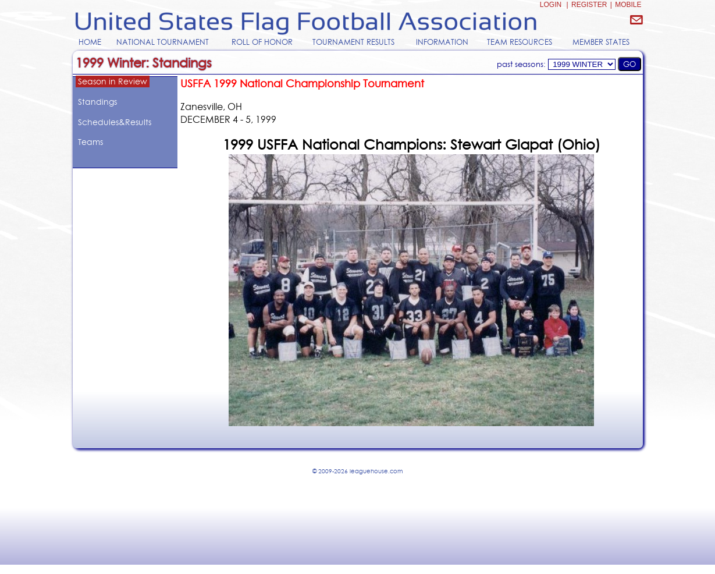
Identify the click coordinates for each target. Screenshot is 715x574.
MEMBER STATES (600, 42)
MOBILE (628, 5)
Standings (97, 102)
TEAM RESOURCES (519, 42)
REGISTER (589, 5)
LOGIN (550, 5)
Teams (90, 142)
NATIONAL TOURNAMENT (162, 42)
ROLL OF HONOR (262, 42)
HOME (90, 42)
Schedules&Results (114, 122)
